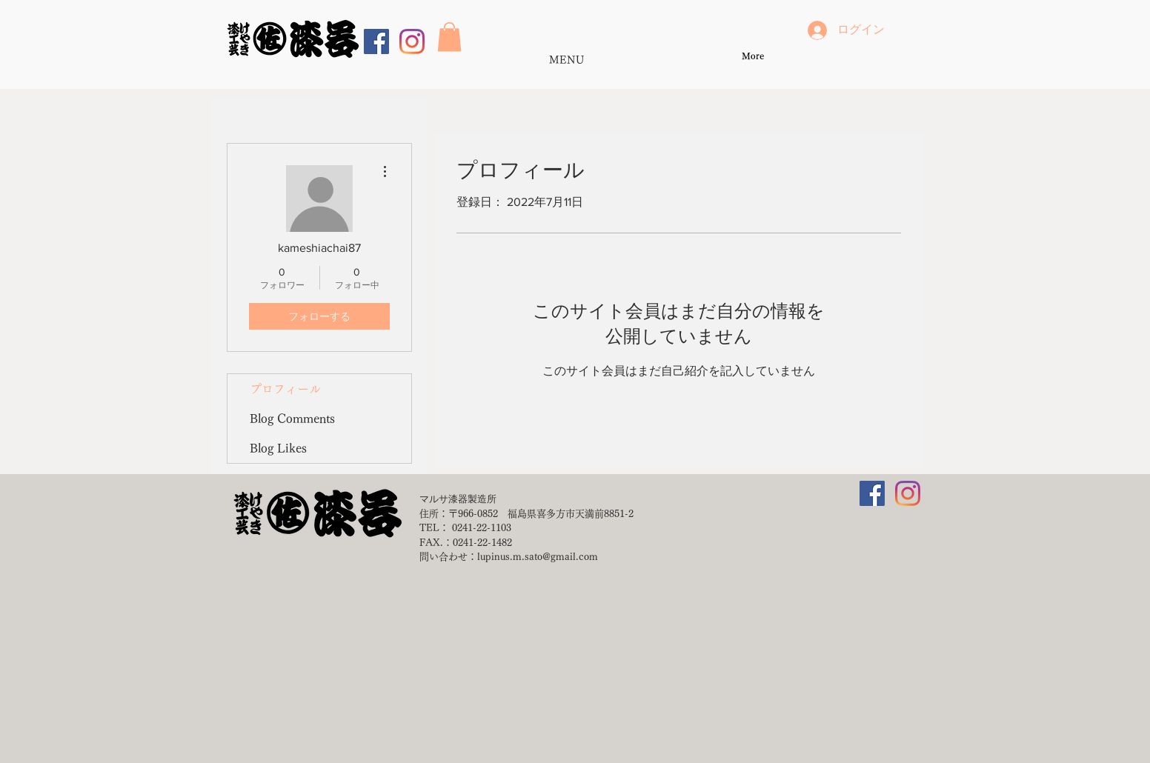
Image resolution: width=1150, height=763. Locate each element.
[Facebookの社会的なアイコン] (376, 41)
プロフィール (285, 389)
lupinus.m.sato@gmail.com (537, 557)
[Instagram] (412, 41)
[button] (449, 36)
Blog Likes (278, 448)
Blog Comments (292, 418)
